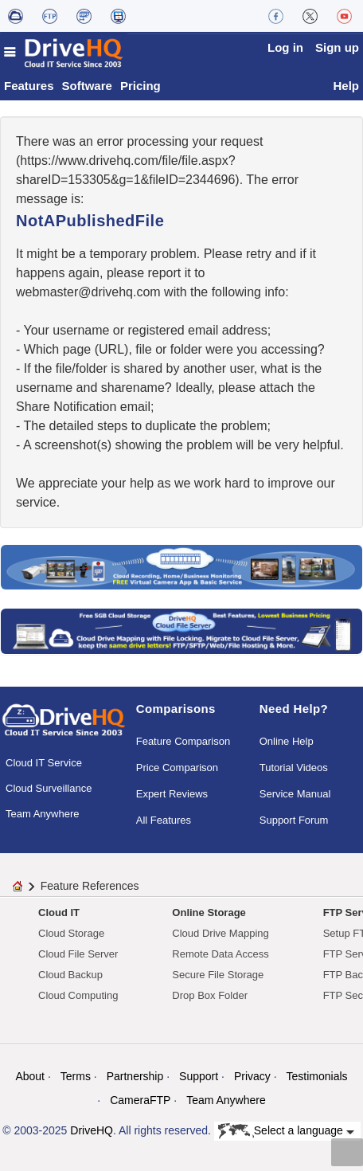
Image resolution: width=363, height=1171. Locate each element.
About (30, 1076)
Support (198, 1076)
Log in (285, 47)
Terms (75, 1076)
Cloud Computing (78, 995)
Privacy (252, 1076)
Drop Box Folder (210, 995)
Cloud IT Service (44, 763)
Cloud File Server (78, 954)
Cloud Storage (71, 933)
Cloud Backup (70, 975)
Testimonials (317, 1076)
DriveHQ (91, 1130)
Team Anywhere (43, 814)
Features (29, 85)
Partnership (135, 1076)
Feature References (90, 885)
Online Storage (208, 912)
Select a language (286, 1131)
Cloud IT (59, 912)
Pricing (140, 85)
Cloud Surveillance (49, 788)
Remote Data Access (220, 954)
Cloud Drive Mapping (220, 933)
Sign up (337, 47)
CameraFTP (140, 1100)
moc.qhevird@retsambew (88, 292)
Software (87, 85)
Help (346, 85)
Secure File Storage (217, 975)
